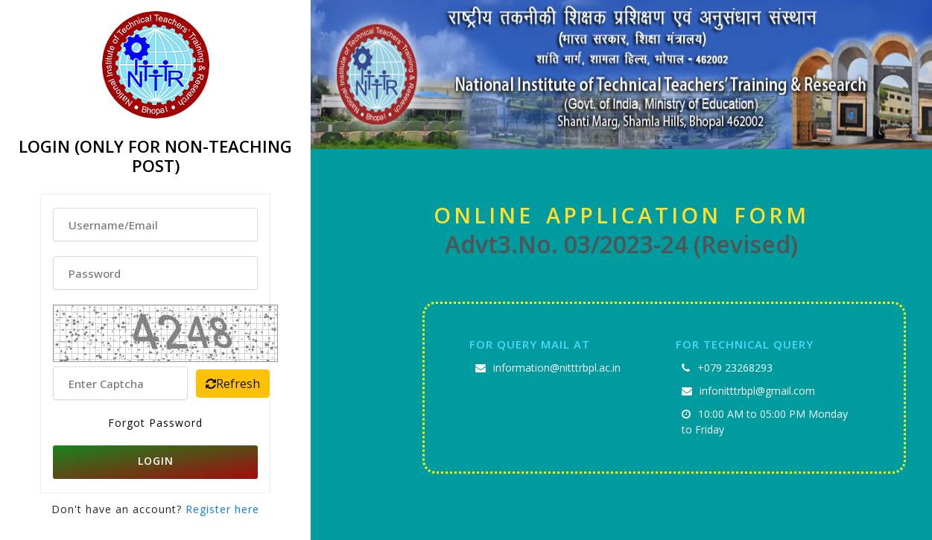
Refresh (233, 383)
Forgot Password (155, 423)
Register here (220, 509)
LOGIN (156, 461)
